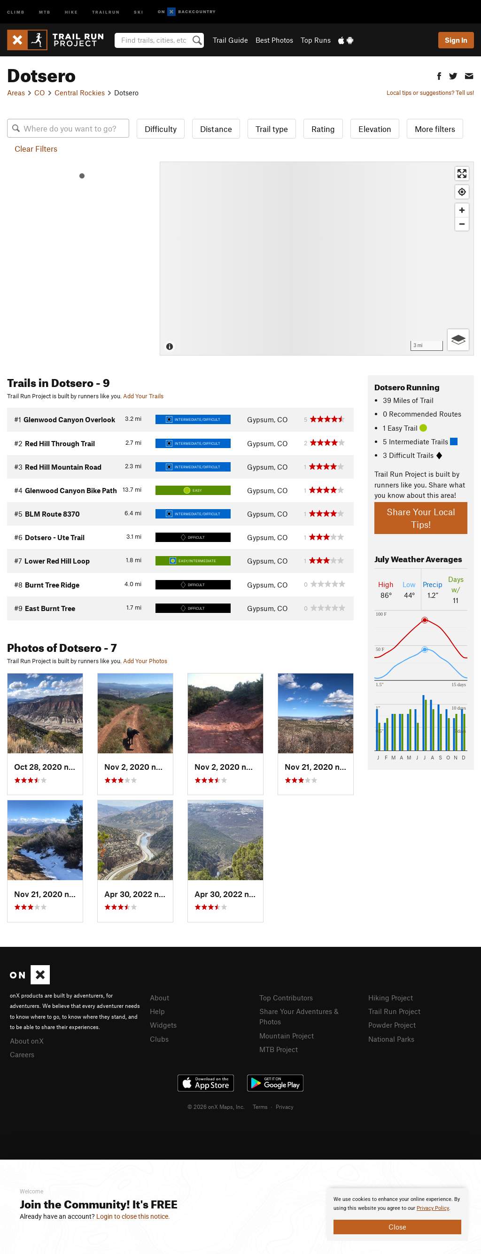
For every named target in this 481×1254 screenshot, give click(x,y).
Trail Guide (230, 40)
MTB (45, 11)
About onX (27, 1041)
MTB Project (278, 1049)
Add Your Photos (145, 661)
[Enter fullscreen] (462, 173)
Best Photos (274, 40)
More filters (435, 128)
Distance (216, 128)
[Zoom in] (462, 210)
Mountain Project (286, 1035)
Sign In (456, 40)
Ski (139, 11)
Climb (16, 11)
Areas (16, 92)
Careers (22, 1054)
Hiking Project (390, 997)
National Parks (391, 1039)
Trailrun (106, 11)
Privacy (285, 1106)
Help (157, 1011)
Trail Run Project (394, 1011)
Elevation (374, 128)
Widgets (163, 1025)
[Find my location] (462, 192)
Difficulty (161, 128)
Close (397, 1227)
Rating (323, 128)
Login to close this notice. (133, 1216)
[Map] (316, 258)
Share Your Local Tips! (421, 518)
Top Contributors (286, 997)
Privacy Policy (433, 1208)
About (159, 997)
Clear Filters (36, 148)
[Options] (458, 339)
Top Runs (316, 40)
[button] (439, 75)
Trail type (272, 128)
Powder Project (392, 1025)
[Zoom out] (462, 224)
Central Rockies (79, 92)
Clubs (159, 1039)
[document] (397, 1214)
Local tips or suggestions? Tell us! (430, 92)
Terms (260, 1106)
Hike (71, 11)
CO (39, 92)
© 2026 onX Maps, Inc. (216, 1106)
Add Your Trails (143, 396)
